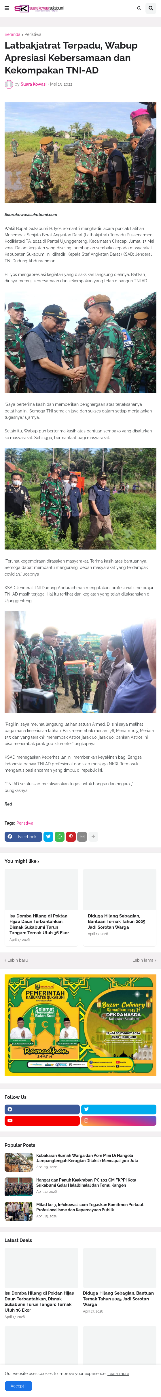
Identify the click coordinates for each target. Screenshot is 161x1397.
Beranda (12, 34)
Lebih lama (143, 960)
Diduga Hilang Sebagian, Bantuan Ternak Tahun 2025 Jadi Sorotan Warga (116, 921)
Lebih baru (17, 960)
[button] (7, 8)
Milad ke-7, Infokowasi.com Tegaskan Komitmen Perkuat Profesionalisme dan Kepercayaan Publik (89, 1207)
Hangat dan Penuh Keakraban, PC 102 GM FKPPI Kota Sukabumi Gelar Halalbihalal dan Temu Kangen (86, 1183)
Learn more (118, 1373)
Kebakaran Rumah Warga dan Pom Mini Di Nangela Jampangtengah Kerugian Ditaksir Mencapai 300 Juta (87, 1158)
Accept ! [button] (18, 1386)
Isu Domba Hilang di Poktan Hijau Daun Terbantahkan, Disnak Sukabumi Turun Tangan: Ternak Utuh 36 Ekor (39, 924)
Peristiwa (32, 34)
